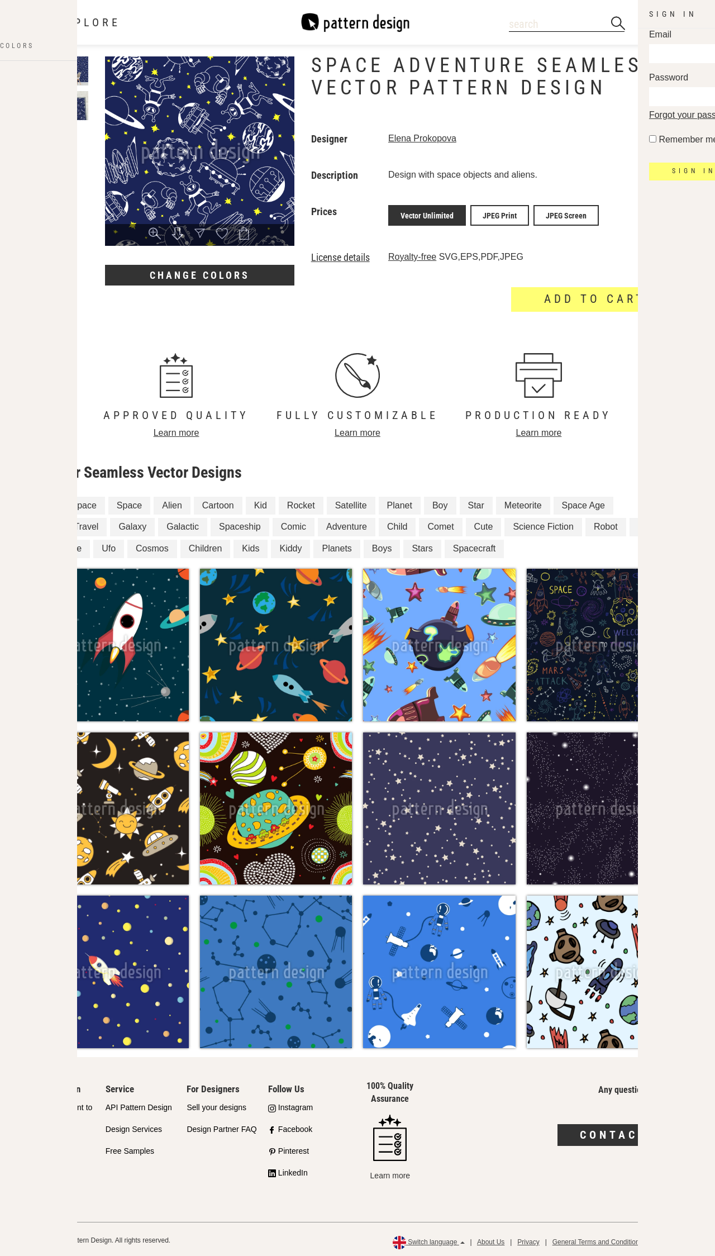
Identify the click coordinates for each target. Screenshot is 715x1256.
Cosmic (653, 524)
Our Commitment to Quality (58, 1111)
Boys (382, 546)
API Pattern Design (139, 1105)
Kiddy (290, 546)
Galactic (182, 524)
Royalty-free (412, 254)
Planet (399, 502)
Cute (483, 524)
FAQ (32, 1182)
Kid (260, 502)
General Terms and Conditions (597, 1240)
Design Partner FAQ (221, 1126)
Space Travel (72, 524)
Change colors (200, 275)
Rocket (301, 502)
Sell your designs (216, 1105)
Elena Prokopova (422, 138)
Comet (440, 524)
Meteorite (523, 502)
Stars (422, 546)
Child (397, 524)
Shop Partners (49, 1139)
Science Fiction (543, 524)
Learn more (176, 430)
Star (476, 502)
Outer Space (71, 502)
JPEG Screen (566, 214)
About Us (490, 1240)
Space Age (583, 502)
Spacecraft (474, 546)
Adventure (346, 524)
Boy (440, 502)
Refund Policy (676, 1240)
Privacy (528, 1240)
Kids (250, 546)
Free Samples (130, 1148)
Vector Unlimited (427, 214)
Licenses (39, 1161)
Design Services (134, 1126)
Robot (606, 524)
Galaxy (132, 524)
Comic (293, 524)
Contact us (626, 1132)
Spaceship (240, 524)
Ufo (109, 546)
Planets (336, 546)
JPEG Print (500, 214)
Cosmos (152, 546)
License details (340, 254)
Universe (64, 546)
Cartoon (218, 502)
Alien (172, 502)
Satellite (351, 502)
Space (129, 502)
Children (205, 546)
